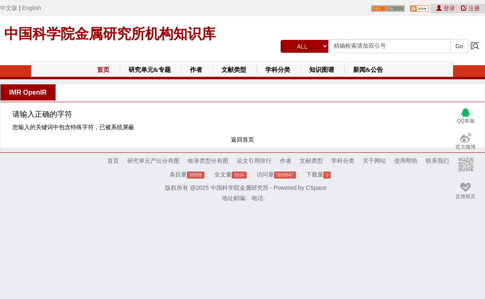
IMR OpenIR (28, 92)
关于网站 (374, 160)
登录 (446, 8)
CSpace (316, 187)
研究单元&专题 (150, 69)
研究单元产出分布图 (153, 160)
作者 (196, 69)
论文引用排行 (254, 160)
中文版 (8, 8)
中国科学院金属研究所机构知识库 (110, 34)
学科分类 (277, 69)
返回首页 (242, 139)
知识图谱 (321, 69)
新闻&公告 (368, 69)
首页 (103, 69)
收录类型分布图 (208, 160)
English (31, 8)
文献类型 (233, 69)
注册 (470, 8)
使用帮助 (405, 160)
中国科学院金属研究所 (240, 187)
